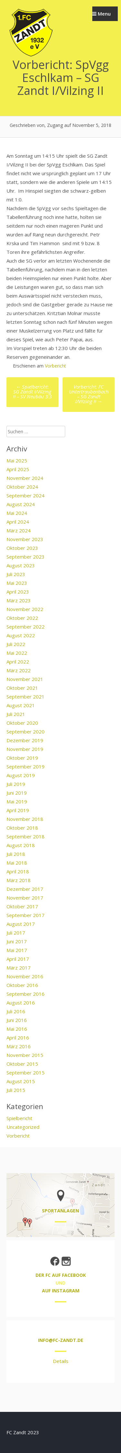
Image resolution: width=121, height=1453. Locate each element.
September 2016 (25, 994)
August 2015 (20, 1081)
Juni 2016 (16, 1020)
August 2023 (20, 565)
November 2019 (24, 749)
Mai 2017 (16, 950)
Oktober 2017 (22, 906)
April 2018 (17, 871)
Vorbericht (55, 366)
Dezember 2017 (24, 889)
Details (60, 1361)
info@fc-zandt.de (60, 1340)
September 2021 (25, 696)
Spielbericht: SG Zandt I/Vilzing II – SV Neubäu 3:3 (32, 391)
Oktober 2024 (22, 486)
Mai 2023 (16, 583)
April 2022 (17, 661)
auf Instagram (60, 1291)
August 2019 (20, 775)
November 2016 (24, 976)
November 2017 (24, 897)
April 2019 (17, 810)
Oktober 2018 (22, 827)
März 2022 (18, 670)
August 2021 (20, 705)
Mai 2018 (16, 862)
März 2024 (18, 530)
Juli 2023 (15, 574)
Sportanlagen (60, 1211)
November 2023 (24, 539)
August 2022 (20, 635)
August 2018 (20, 845)
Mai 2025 (16, 460)
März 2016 (18, 1046)
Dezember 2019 (24, 740)
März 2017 (18, 967)
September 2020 (25, 731)
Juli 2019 (15, 784)
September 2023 (25, 556)
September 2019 (25, 766)
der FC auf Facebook (60, 1275)
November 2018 (24, 819)
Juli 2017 (15, 932)
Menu (101, 13)
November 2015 (24, 1055)
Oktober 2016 (22, 985)
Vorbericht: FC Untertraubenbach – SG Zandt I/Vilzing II (89, 393)
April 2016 (17, 1037)
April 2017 (17, 959)
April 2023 (17, 591)
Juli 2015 (15, 1090)
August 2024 (20, 504)
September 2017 (25, 915)
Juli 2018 (15, 854)
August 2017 (20, 924)
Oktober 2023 (22, 548)
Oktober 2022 (22, 618)
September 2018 (25, 836)
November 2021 (24, 679)
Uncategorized (22, 1127)
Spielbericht (19, 1118)
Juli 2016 (15, 1011)
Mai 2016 (16, 1029)
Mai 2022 (16, 653)
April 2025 (17, 469)
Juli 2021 (15, 714)
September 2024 (25, 495)
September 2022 (25, 626)
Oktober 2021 (22, 688)
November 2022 (24, 609)
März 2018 (18, 880)
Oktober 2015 (22, 1064)
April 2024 (17, 521)
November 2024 (24, 478)
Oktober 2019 (22, 758)
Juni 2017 (16, 941)
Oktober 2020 (22, 723)
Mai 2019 (16, 801)
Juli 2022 (15, 644)
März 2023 (18, 600)
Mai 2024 (16, 513)
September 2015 (25, 1072)
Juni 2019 (16, 792)
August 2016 (20, 1002)
